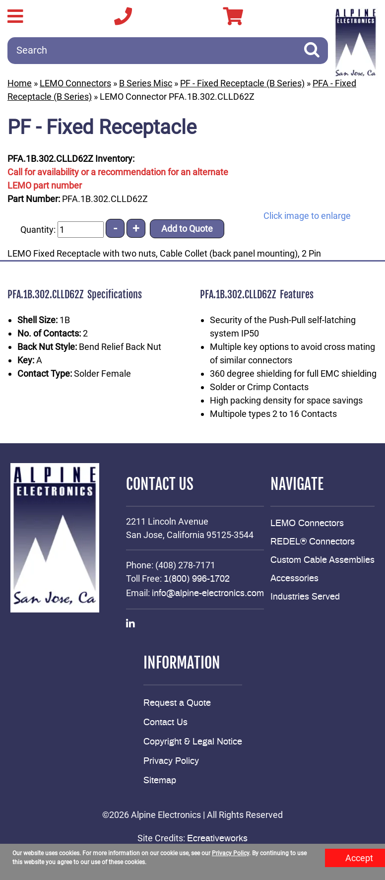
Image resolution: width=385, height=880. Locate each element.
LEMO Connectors (75, 83)
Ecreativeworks (217, 838)
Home (19, 83)
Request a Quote (177, 703)
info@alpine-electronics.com (208, 593)
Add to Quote (187, 228)
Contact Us (165, 722)
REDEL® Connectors (312, 542)
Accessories (294, 578)
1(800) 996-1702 (197, 579)
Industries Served (305, 597)
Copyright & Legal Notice (192, 742)
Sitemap (159, 780)
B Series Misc (145, 83)
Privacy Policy (171, 761)
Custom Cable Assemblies (322, 560)
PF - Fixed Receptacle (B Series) (242, 83)
